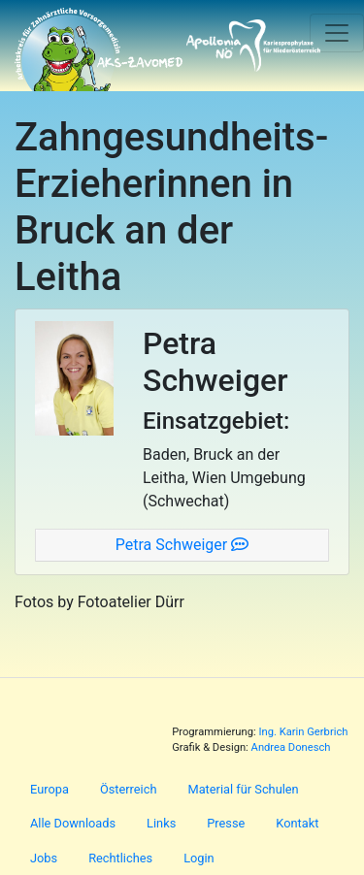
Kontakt (297, 823)
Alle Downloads (73, 823)
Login (199, 858)
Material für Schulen (242, 789)
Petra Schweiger (182, 544)
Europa (49, 789)
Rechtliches (120, 858)
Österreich (128, 789)
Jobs (43, 858)
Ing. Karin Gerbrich (302, 732)
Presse (226, 823)
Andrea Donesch (291, 747)
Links (161, 823)
